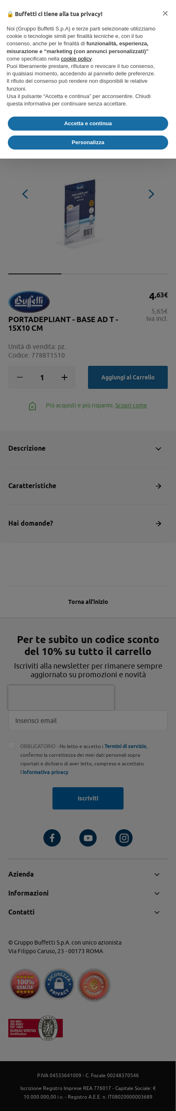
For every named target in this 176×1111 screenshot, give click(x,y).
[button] (165, 13)
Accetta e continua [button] (88, 123)
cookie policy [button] (76, 59)
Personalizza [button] (88, 142)
